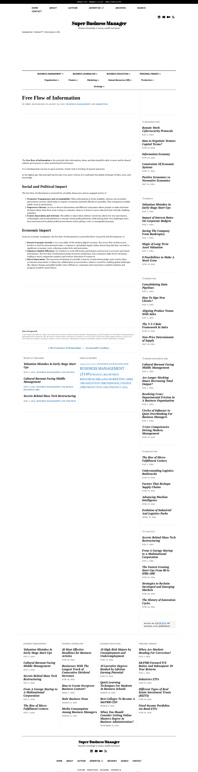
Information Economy (156, 150)
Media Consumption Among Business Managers (79, 706)
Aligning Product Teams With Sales (158, 308)
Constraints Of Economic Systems (158, 162)
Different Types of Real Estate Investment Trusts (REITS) (155, 689)
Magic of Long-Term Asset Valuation (155, 242)
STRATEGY (71, 397)
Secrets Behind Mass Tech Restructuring (50, 392)
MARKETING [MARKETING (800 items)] (120, 375)
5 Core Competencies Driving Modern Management (155, 426)
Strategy (98, 82)
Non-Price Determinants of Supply (158, 335)
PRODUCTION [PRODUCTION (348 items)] (97, 383)
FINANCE (70, 368)
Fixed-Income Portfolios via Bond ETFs (154, 703)
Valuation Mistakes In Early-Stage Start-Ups (50, 362)
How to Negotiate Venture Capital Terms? (159, 139)
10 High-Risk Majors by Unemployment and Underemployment (115, 649)
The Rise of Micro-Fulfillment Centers (154, 455)
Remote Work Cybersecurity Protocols (157, 125)
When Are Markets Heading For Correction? (155, 647)
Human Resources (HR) (119, 76)
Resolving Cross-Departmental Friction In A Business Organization (158, 393)
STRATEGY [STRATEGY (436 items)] (118, 383)
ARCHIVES (160, 619)
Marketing (92, 76)
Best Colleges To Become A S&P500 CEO (117, 696)
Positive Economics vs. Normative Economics (156, 175)
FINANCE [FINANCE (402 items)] (99, 370)
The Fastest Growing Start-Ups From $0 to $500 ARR (155, 566)
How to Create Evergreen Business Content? (78, 683)
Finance (72, 76)
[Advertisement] (99, 49)
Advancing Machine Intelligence (155, 495)
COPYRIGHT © (116, 766)
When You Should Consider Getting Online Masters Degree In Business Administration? (116, 713)
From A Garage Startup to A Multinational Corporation (157, 550)
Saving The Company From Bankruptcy (156, 229)
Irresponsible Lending (97, 344)
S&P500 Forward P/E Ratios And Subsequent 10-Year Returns (156, 662)
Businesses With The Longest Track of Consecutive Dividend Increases (76, 667)
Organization (51, 76)
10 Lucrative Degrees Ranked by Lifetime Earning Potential (113, 665)
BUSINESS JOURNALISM (84, 70)
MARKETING (102, 100)
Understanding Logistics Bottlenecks (158, 468)
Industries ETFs (149, 675)
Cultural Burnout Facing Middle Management (44, 376)
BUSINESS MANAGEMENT (49, 70)
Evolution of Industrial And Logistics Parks (156, 508)
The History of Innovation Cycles (158, 598)
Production (146, 76)
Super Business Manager (99, 19)
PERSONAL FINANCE (149, 70)
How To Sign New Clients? (153, 295)
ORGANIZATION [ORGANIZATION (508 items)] (93, 379)
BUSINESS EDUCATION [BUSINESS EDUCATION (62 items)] (88, 360)
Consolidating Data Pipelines (154, 282)
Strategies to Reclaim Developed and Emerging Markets (158, 583)
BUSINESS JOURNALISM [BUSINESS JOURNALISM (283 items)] (112, 360)
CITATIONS (81, 766)
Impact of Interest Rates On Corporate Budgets (157, 215)
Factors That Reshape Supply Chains (156, 481)
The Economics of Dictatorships (65, 344)
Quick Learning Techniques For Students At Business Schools (116, 682)
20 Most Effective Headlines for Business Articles (76, 649)
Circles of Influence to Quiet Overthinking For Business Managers (157, 410)
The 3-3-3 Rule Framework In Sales (155, 322)
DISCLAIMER (104, 766)
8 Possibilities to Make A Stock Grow (158, 255)
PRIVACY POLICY (92, 766)
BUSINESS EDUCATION (117, 70)
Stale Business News (75, 695)
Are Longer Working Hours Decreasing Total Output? (157, 377)
